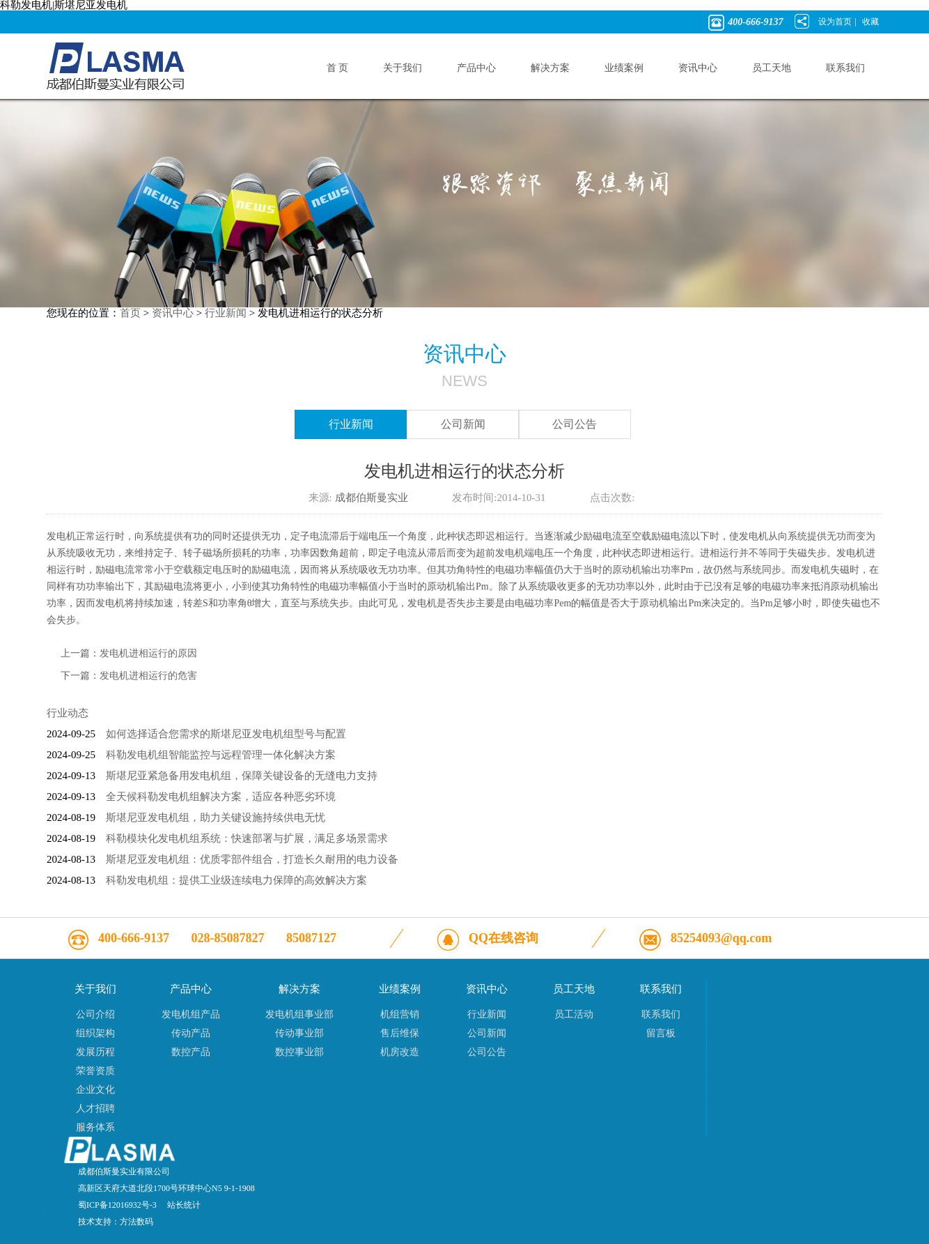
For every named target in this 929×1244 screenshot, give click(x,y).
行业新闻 (226, 312)
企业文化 (95, 1089)
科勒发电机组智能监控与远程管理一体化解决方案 (221, 754)
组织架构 (95, 1033)
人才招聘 (95, 1108)
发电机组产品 (191, 1014)
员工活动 (573, 1014)
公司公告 (574, 424)
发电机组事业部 (299, 1014)
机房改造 (399, 1052)
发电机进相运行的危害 (148, 675)
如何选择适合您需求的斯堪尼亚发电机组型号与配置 (226, 733)
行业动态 (67, 713)
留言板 (661, 1033)
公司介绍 (95, 1014)
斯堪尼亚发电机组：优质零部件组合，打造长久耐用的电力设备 (252, 859)
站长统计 (184, 1205)
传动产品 (190, 1033)
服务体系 (95, 1127)
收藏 (870, 21)
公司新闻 (463, 424)
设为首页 (835, 21)
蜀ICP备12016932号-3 (117, 1205)
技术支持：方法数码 (115, 1222)
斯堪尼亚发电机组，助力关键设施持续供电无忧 (215, 817)
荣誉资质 (95, 1071)
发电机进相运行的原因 (148, 653)
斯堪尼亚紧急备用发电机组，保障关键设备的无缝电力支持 (241, 775)
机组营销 (399, 1014)
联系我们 (660, 1014)
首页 (130, 312)
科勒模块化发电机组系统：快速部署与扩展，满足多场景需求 (247, 838)
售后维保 (399, 1033)
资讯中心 (173, 312)
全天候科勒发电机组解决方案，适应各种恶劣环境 (221, 796)
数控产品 (190, 1052)
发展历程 (95, 1052)
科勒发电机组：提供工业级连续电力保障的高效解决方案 (236, 880)
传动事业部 (299, 1033)
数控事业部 (299, 1052)
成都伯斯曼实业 (371, 497)
